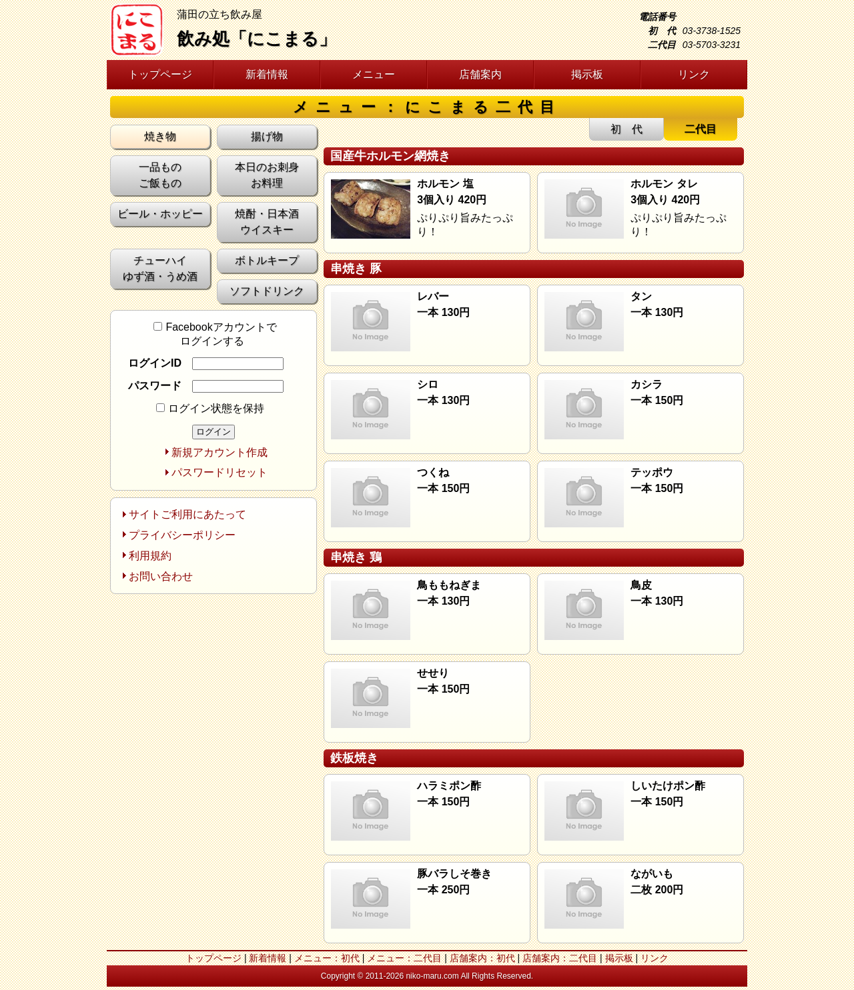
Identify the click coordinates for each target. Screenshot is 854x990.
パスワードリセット (219, 472)
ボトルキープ (267, 260)
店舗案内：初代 (482, 958)
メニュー (373, 74)
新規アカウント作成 (219, 452)
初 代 (626, 129)
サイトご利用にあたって (187, 514)
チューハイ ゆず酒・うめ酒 (160, 268)
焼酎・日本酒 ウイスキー (267, 221)
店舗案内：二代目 (559, 958)
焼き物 (160, 136)
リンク (694, 74)
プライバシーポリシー (182, 535)
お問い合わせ (161, 576)
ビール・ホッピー (160, 213)
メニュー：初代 (327, 958)
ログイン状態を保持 (210, 408)
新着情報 (267, 74)
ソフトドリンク (267, 291)
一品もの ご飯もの (160, 175)
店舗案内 (480, 74)
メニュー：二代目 (404, 958)
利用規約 (150, 555)
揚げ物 (267, 136)
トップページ (160, 74)
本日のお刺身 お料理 (267, 175)
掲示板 (587, 74)
